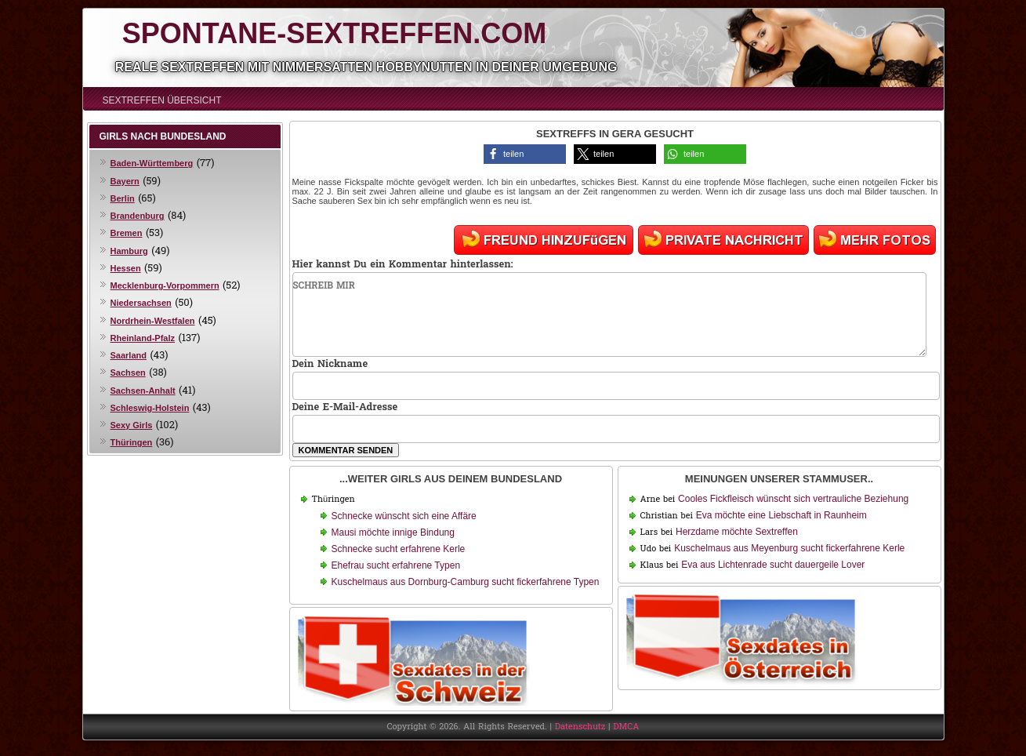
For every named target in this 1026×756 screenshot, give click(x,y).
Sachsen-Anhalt (143, 390)
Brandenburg (138, 215)
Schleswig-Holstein (150, 408)
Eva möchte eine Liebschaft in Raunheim (781, 515)
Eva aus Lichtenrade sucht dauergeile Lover (773, 564)
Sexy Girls (132, 425)
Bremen (127, 233)
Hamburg (129, 251)
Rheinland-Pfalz (143, 338)
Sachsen (128, 372)
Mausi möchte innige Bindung (393, 532)
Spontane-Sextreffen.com (334, 33)
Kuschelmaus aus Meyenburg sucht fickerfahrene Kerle (789, 548)
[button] (525, 154)
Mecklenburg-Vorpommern (165, 285)
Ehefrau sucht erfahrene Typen (396, 565)
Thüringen (132, 442)
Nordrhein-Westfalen (153, 320)
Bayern (125, 181)
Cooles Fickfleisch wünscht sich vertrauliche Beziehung (793, 498)
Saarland (129, 355)
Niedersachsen (141, 302)
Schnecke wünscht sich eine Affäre (404, 516)
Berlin (123, 198)
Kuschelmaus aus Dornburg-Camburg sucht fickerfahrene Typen (466, 581)
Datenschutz (580, 727)
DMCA (626, 727)
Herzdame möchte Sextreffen (737, 531)
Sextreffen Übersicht (162, 100)
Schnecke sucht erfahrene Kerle (399, 548)
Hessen (126, 268)
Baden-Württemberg (152, 163)
